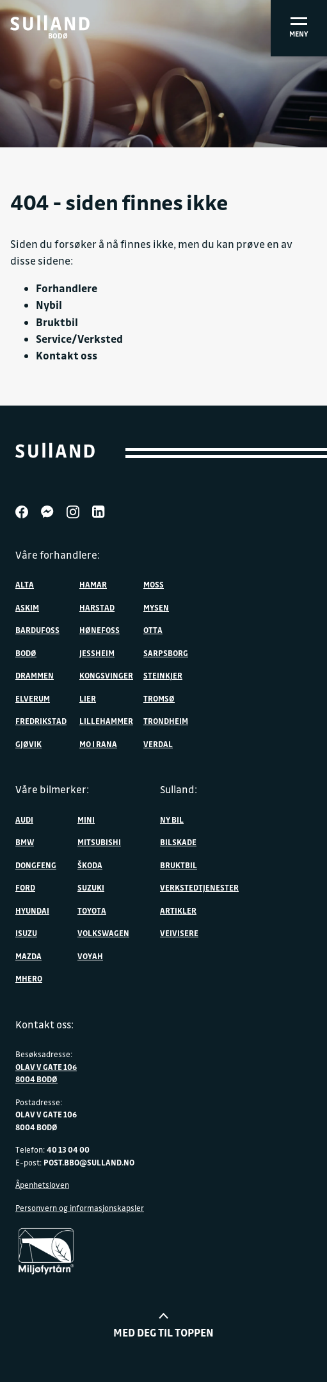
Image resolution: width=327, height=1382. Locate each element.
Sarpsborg (165, 653)
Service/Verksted (79, 338)
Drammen (34, 675)
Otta (153, 630)
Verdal (158, 744)
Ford (25, 887)
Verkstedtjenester (199, 887)
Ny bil (172, 819)
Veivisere (179, 933)
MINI (86, 819)
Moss (153, 584)
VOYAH (90, 956)
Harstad (97, 607)
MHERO (28, 978)
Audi (24, 819)
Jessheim (97, 653)
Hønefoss (99, 630)
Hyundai (32, 910)
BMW (24, 842)
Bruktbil (57, 322)
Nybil (49, 304)
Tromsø (159, 698)
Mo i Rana (98, 744)
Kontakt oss (66, 355)
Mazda (28, 956)
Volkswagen (103, 933)
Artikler (178, 910)
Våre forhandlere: (57, 554)
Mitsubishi (99, 842)
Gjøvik (28, 744)
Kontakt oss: (44, 1024)
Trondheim (165, 721)
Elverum (32, 698)
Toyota (91, 910)
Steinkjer (162, 675)
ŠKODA (89, 865)
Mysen (156, 607)
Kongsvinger (106, 675)
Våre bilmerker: (52, 789)
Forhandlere (66, 288)
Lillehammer (106, 721)
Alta (24, 584)
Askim (27, 607)
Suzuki (90, 887)
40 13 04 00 (68, 1149)
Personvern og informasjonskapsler (79, 1208)
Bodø (25, 653)
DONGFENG (35, 865)
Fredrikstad (41, 721)
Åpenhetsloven (42, 1185)
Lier (87, 698)
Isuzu (26, 933)
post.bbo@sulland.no (89, 1162)
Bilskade (178, 842)
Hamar (93, 584)
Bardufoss (37, 630)
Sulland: (178, 789)
